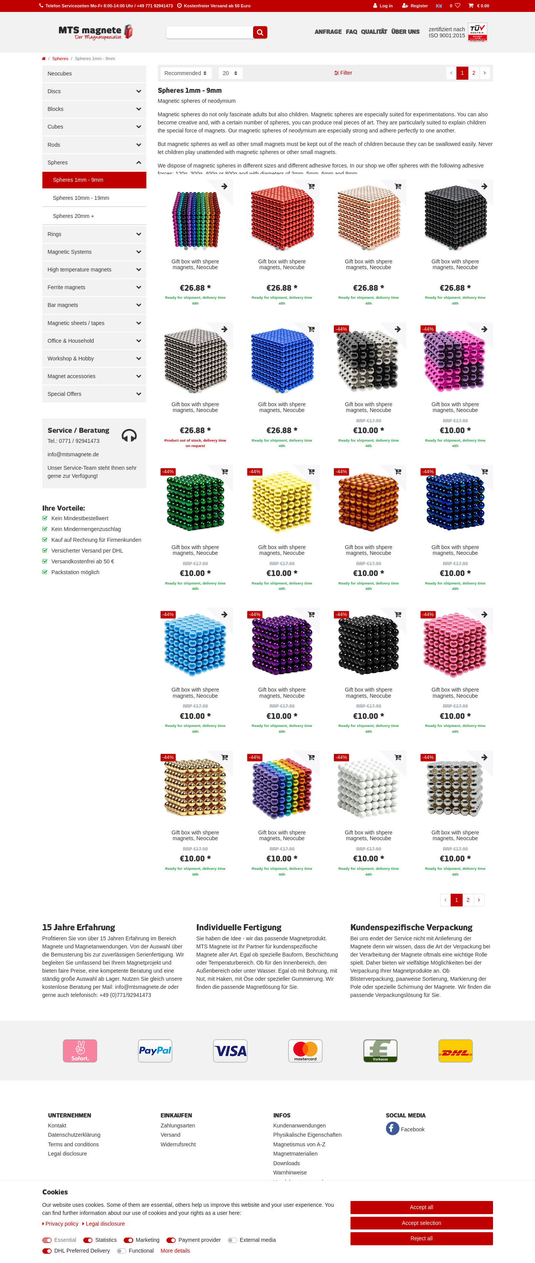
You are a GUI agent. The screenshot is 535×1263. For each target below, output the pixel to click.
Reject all (422, 1238)
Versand (170, 1135)
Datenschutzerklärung (74, 1135)
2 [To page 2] (473, 73)
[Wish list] (455, 6)
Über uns (405, 32)
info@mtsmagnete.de (73, 454)
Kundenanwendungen (299, 1125)
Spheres (60, 58)
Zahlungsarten (178, 1125)
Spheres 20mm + (73, 216)
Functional (141, 1251)
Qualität (374, 32)
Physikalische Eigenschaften (307, 1135)
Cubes (55, 127)
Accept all (421, 1207)
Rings (55, 234)
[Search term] (209, 32)
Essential (65, 1240)
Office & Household (71, 341)
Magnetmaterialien (295, 1154)
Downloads (286, 1163)
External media (258, 1240)
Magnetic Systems (70, 252)
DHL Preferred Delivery (82, 1251)
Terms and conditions (73, 1144)
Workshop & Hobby (71, 358)
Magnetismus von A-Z (299, 1144)
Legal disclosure (67, 1154)
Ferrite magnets (67, 287)
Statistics (106, 1240)
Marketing (147, 1240)
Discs (54, 91)
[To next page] (485, 73)
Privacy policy (61, 1224)
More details (175, 1251)
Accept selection (421, 1223)
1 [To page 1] (462, 73)
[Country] (439, 6)
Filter (343, 73)
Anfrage (328, 32)
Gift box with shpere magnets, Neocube (195, 264)
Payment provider (199, 1240)
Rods (54, 145)
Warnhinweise (290, 1172)
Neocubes (60, 73)
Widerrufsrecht (178, 1144)
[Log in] (383, 6)
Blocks (56, 109)
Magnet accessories (72, 376)
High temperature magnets (80, 269)
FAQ (351, 32)
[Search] (260, 32)
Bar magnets (63, 305)
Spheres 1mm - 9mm (78, 180)
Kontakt (57, 1125)
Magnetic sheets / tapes (76, 323)
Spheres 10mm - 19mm (81, 198)
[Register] (415, 6)
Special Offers (65, 394)
